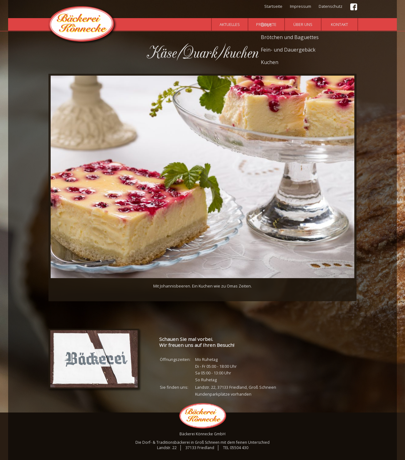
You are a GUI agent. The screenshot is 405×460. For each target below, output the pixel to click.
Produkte (266, 24)
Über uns (302, 24)
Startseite (273, 6)
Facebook (354, 7)
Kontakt (339, 24)
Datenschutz (330, 6)
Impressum (300, 6)
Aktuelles (230, 24)
